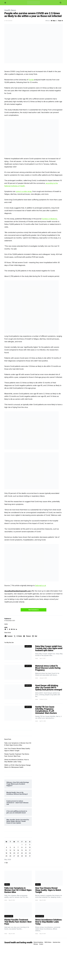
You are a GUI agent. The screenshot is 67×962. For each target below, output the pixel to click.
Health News (10, 10)
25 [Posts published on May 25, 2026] (6, 856)
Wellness (7, 884)
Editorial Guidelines (38, 942)
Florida (31, 80)
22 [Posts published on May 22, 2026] (22, 853)
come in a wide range (24, 191)
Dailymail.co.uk (40, 585)
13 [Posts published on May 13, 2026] (14, 850)
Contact (41, 944)
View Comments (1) (33, 609)
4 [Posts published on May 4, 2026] (6, 847)
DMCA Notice (47, 942)
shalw (5, 627)
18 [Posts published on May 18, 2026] (6, 853)
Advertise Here (56, 942)
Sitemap (36, 944)
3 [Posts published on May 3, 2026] (29, 844)
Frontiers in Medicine (49, 219)
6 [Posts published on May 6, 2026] (14, 847)
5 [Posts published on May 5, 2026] (10, 847)
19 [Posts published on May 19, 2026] (10, 853)
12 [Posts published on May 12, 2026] (10, 850)
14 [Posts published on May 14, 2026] (18, 850)
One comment (9, 20)
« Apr (6, 862)
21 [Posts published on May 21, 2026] (18, 853)
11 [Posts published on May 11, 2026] (6, 850)
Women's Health (8, 916)
